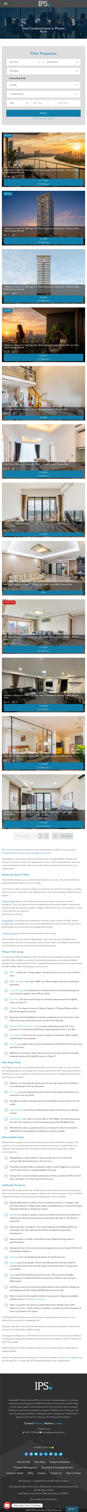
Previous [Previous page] (23, 836)
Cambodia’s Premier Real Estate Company (50, 1481)
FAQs (30, 1473)
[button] (5, 4)
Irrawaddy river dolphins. (35, 1299)
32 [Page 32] (55, 836)
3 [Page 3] (46, 836)
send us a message (68, 1357)
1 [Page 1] (34, 836)
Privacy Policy (51, 1499)
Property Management (25, 1468)
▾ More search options (43, 118)
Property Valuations (60, 1462)
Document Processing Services (57, 1468)
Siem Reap (73, 1403)
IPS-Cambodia (8, 850)
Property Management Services (37, 853)
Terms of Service (37, 1499)
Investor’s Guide (14, 1473)
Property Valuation (10, 853)
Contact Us (56, 1473)
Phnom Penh (59, 1403)
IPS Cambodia (25, 1481)
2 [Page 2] (40, 836)
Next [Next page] (66, 836)
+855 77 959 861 (31, 1432)
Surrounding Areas (16, 78)
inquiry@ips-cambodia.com (52, 1432)
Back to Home (73, 1473)
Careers (42, 1473)
